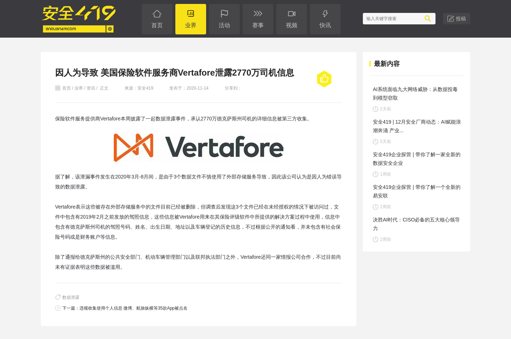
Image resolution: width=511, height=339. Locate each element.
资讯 (91, 88)
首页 (66, 88)
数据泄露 (70, 297)
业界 (78, 88)
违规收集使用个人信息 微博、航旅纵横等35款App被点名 (133, 308)
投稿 (461, 19)
